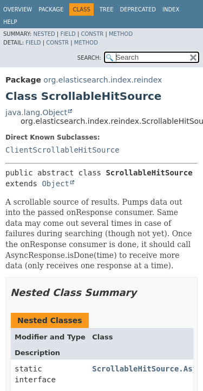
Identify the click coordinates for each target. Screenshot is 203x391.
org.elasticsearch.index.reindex (102, 79)
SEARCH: (89, 58)
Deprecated (138, 9)
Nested (44, 34)
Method (121, 34)
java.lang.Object (36, 112)
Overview (17, 9)
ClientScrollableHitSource (62, 150)
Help (10, 22)
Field (67, 34)
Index (170, 9)
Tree (107, 9)
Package (50, 9)
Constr (92, 34)
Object (55, 183)
